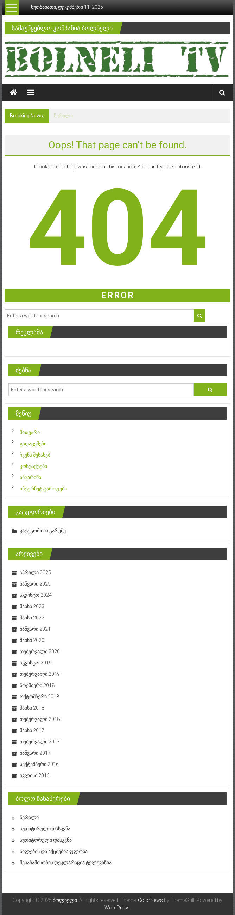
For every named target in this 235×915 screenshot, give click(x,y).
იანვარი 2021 (35, 629)
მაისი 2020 (32, 640)
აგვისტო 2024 (36, 595)
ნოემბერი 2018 (37, 685)
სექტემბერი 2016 (39, 764)
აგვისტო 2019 (36, 663)
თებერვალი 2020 (40, 651)
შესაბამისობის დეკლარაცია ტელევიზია (66, 862)
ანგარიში (30, 477)
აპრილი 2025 (35, 572)
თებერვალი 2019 (40, 674)
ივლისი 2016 (35, 775)
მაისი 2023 (32, 606)
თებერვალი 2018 (40, 719)
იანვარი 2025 (35, 584)
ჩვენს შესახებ (35, 455)
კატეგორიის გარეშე (43, 530)
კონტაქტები (33, 466)
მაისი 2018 (32, 708)
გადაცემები (33, 443)
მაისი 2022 (32, 617)
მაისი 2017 (32, 730)
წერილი (63, 115)
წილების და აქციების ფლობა (54, 851)
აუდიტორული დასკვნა (46, 840)
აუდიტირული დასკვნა (45, 828)
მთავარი (30, 432)
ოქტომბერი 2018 (39, 696)
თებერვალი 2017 (40, 741)
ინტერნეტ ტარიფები (43, 488)
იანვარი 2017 (35, 753)
